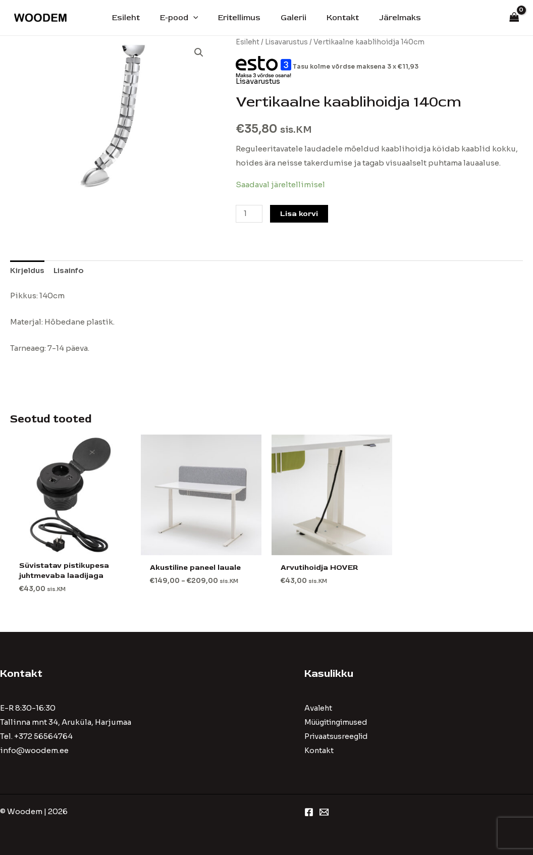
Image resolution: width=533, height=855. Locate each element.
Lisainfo (72, 270)
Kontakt (337, 18)
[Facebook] (308, 812)
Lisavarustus (288, 42)
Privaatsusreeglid (338, 736)
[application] (199, 17)
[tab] (28, 271)
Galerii (291, 18)
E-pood (185, 17)
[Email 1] (324, 812)
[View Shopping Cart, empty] (514, 18)
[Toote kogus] (249, 213)
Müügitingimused (339, 722)
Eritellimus (241, 18)
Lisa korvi (300, 213)
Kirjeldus (28, 270)
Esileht (136, 18)
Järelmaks (390, 18)
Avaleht (318, 709)
